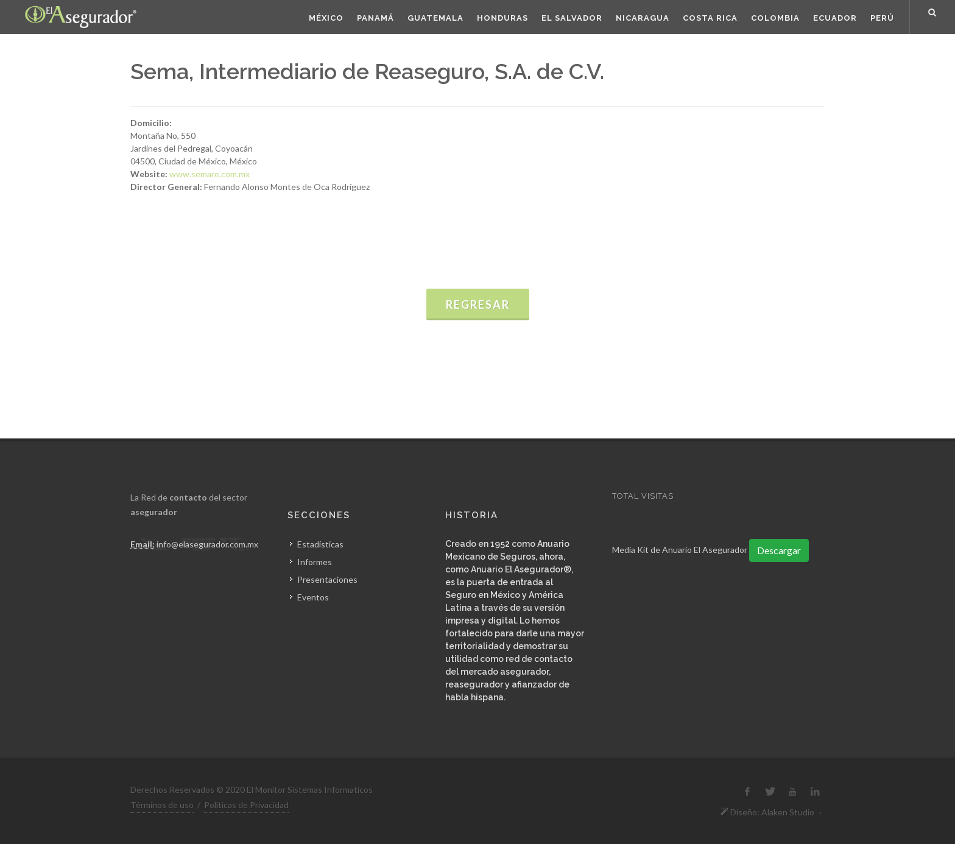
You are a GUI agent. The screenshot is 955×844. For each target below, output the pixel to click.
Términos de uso (162, 805)
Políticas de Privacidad (246, 805)
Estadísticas (320, 544)
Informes (314, 562)
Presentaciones (327, 579)
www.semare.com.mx (209, 174)
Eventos (313, 597)
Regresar (478, 304)
